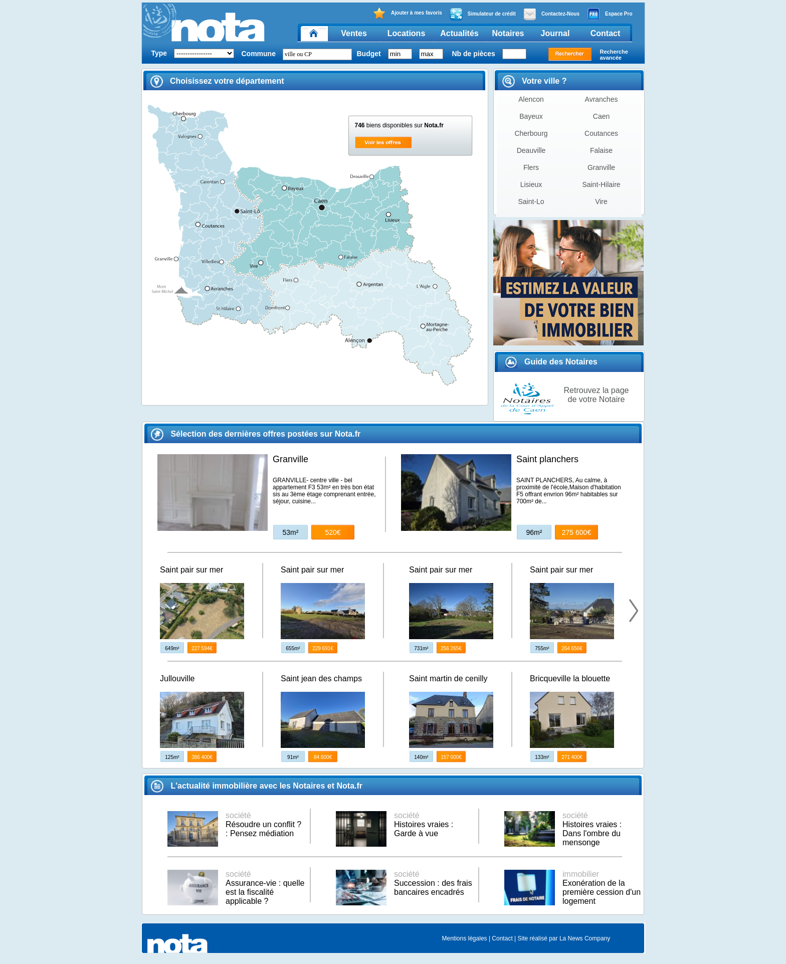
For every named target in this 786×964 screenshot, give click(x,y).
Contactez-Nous (551, 14)
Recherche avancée (614, 55)
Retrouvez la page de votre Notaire (596, 395)
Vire (601, 202)
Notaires (508, 33)
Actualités (459, 33)
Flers (531, 167)
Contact (606, 33)
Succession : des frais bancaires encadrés (433, 883)
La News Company (584, 938)
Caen (601, 116)
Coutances (601, 133)
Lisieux (531, 184)
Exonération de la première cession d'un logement (601, 887)
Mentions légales (464, 938)
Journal (555, 33)
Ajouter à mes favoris (407, 13)
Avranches (601, 99)
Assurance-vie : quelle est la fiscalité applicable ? (265, 887)
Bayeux (531, 116)
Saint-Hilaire (601, 184)
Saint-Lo (531, 202)
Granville (601, 167)
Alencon (531, 99)
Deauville (531, 150)
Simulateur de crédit (483, 14)
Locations (406, 33)
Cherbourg (530, 133)
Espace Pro (609, 14)
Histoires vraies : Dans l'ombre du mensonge (592, 829)
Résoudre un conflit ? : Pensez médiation (263, 824)
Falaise (601, 150)
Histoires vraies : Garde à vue (423, 824)
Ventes (354, 33)
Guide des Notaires (551, 361)
